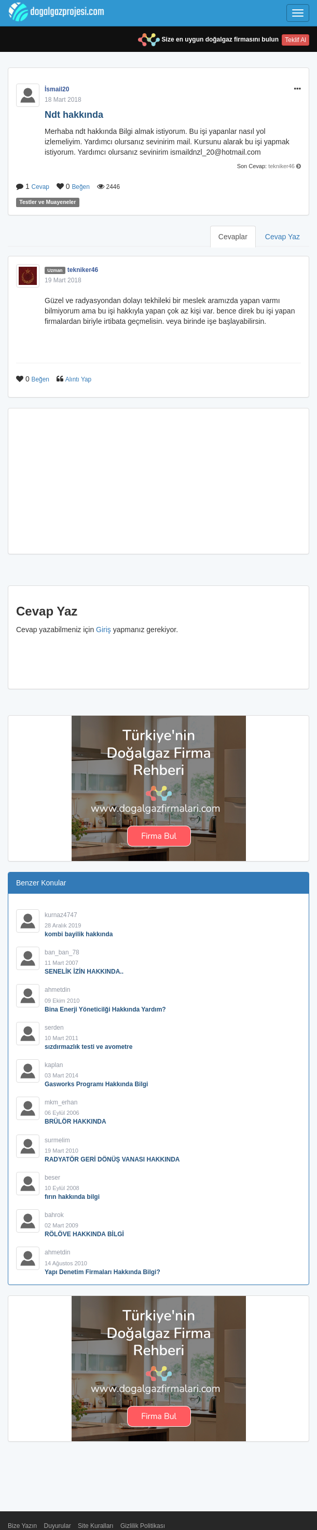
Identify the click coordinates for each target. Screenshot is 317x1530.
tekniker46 (281, 166)
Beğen (80, 186)
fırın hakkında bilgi (72, 1196)
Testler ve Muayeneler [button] (47, 202)
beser (52, 1177)
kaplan (54, 1065)
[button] (297, 89)
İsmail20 (57, 89)
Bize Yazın (22, 1525)
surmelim (57, 1140)
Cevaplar (232, 237)
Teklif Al (295, 40)
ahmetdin (57, 989)
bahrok (54, 1215)
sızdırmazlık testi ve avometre (88, 1046)
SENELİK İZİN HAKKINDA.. (84, 971)
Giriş (103, 629)
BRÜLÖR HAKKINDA (75, 1121)
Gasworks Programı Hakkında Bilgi (96, 1084)
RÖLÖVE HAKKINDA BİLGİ (84, 1234)
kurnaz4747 (61, 915)
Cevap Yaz (282, 237)
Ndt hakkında (74, 115)
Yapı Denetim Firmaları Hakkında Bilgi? (102, 1272)
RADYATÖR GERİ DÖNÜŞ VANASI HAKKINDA (112, 1159)
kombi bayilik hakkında (79, 934)
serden (54, 1027)
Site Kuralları (96, 1525)
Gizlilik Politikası (142, 1525)
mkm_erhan (61, 1102)
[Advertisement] (158, 481)
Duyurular (57, 1525)
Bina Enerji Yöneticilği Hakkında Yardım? (105, 1009)
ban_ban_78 (62, 952)
